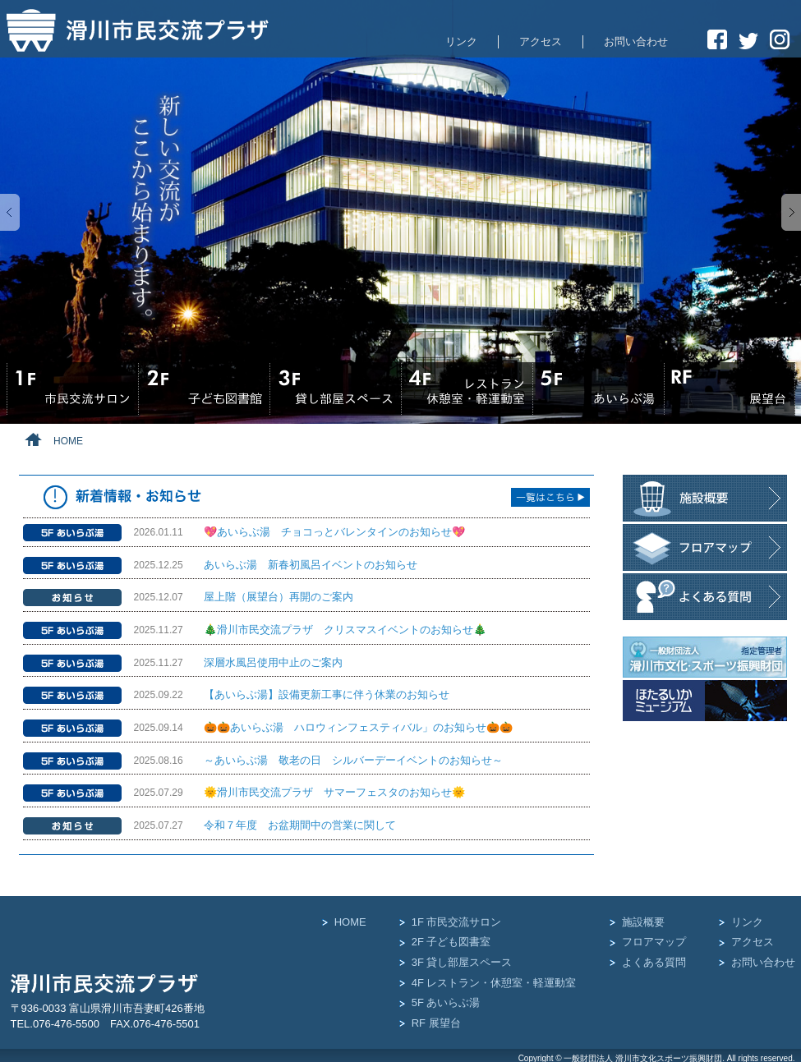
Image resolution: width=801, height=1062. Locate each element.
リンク (461, 41)
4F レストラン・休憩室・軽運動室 (494, 983)
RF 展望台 (436, 1023)
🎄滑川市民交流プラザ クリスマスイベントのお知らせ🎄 (345, 629)
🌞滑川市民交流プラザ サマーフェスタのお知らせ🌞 (334, 792)
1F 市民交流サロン (457, 922)
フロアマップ (654, 942)
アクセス (540, 41)
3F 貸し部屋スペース (462, 962)
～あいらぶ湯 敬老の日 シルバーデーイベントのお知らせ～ (353, 760)
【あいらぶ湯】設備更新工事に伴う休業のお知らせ (326, 694)
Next (791, 212)
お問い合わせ (636, 41)
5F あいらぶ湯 (446, 1002)
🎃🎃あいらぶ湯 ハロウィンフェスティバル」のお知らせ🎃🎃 (358, 727)
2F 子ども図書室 (451, 942)
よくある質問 (654, 962)
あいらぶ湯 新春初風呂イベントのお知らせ (310, 565)
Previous (10, 212)
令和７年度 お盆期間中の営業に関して (300, 825)
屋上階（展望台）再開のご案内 (278, 597)
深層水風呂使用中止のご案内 (273, 662)
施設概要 (643, 922)
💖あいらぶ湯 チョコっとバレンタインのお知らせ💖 (334, 532)
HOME (350, 922)
